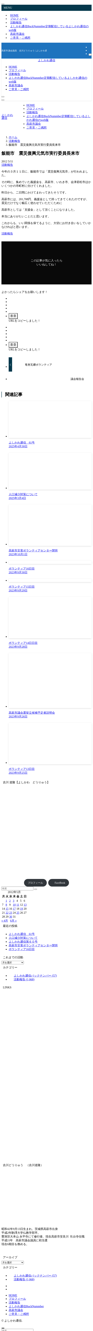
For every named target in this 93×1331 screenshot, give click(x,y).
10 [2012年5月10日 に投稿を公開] (14, 904)
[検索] (90, 55)
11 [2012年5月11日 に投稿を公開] (17, 904)
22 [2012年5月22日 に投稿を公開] (7, 912)
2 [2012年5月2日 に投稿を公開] (10, 900)
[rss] (90, 50)
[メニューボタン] (2, 100)
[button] (10, 298)
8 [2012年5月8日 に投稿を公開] (6, 904)
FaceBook (58, 882)
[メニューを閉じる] (2, 4)
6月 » (13, 920)
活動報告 (7, 164)
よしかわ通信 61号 (22, 934)
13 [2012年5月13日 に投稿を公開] (25, 904)
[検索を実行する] (35, 889)
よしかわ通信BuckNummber (49, 28)
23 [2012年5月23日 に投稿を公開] (10, 912)
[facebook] (90, 47)
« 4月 (4, 920)
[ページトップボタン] (2, 1328)
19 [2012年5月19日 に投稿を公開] (21, 908)
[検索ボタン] (2, 96)
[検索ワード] (17, 888)
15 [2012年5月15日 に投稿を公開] (7, 908)
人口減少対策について (23, 937)
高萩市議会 (16, 1310)
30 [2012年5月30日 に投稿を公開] (10, 916)
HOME (13, 1295)
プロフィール (35, 882)
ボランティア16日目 (22, 949)
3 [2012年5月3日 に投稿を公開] (13, 900)
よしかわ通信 (46, 60)
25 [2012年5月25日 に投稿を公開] (17, 912)
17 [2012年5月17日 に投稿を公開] (14, 908)
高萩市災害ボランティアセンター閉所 (33, 945)
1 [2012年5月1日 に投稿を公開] (6, 900)
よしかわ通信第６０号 (23, 941)
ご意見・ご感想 (20, 37)
